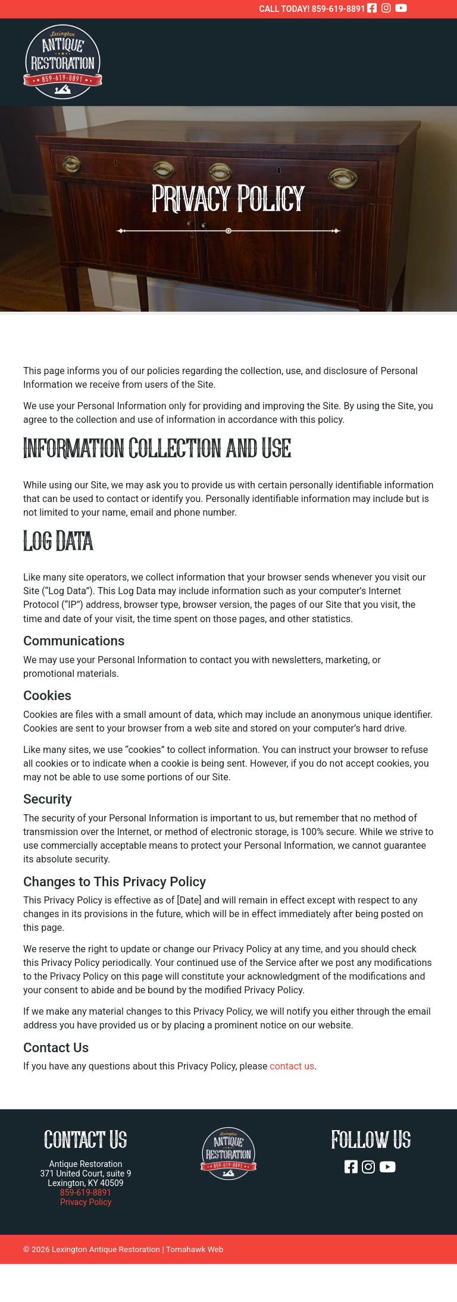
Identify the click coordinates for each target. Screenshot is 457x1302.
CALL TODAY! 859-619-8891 (312, 9)
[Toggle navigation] (421, 59)
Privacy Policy (85, 1202)
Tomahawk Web (195, 1249)
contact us (292, 1066)
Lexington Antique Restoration (106, 1249)
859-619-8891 (85, 1192)
